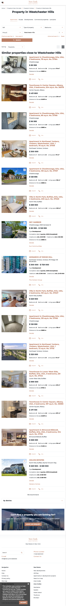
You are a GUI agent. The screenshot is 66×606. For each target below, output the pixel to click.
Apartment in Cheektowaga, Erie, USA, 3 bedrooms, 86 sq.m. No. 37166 (46, 114)
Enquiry (34, 79)
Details (31, 74)
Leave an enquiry (33, 524)
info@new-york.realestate (9, 559)
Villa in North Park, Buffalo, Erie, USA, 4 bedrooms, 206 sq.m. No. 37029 (46, 198)
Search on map (38, 578)
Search (18, 40)
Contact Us (5, 576)
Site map (4, 581)
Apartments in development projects (45, 576)
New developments (39, 570)
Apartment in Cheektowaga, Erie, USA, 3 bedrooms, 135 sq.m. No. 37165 (46, 317)
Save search (19, 36)
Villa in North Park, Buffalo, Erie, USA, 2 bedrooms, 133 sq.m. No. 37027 (46, 292)
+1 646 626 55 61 (38, 554)
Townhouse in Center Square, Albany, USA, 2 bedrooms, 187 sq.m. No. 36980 (46, 403)
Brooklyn (36, 597)
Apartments (13, 19)
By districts (7, 500)
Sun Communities (35, 246)
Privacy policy (6, 578)
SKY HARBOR (35, 222)
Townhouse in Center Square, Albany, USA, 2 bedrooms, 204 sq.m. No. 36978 (46, 86)
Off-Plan (36, 573)
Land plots (53, 19)
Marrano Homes (34, 484)
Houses (21, 19)
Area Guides (37, 581)
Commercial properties (41, 19)
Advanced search (53, 36)
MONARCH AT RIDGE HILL (40, 257)
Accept (23, 602)
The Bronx (37, 595)
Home (3, 570)
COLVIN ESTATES (36, 460)
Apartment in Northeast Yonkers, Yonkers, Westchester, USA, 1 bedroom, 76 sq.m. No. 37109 (44, 143)
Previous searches (7, 36)
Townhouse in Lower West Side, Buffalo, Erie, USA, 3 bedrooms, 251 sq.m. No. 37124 (44, 374)
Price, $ (5, 32)
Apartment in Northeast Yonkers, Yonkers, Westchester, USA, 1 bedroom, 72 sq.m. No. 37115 (44, 346)
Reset (62, 36)
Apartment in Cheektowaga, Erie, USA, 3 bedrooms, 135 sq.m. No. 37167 (46, 170)
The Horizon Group (35, 280)
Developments (28, 19)
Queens (36, 590)
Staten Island (37, 592)
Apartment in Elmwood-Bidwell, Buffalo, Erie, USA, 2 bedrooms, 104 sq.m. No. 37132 (45, 432)
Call (42, 79)
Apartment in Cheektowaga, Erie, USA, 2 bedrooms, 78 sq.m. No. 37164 (46, 58)
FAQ (3, 573)
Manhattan (37, 587)
